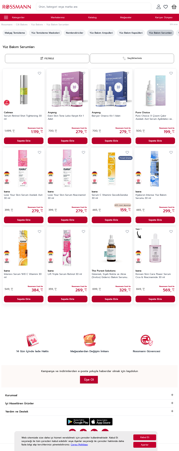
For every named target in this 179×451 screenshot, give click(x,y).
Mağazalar (126, 17)
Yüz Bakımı (37, 24)
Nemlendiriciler (74, 33)
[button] (173, 6)
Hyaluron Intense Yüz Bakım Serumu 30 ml (151, 196)
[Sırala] (132, 58)
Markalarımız (58, 17)
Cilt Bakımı (21, 24)
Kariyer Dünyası (163, 17)
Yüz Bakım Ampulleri (101, 33)
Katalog (92, 17)
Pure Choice (143, 112)
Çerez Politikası (79, 444)
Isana (7, 191)
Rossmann (6, 24)
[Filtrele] (47, 58)
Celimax (8, 112)
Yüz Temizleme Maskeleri (45, 33)
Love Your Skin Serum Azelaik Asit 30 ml (23, 196)
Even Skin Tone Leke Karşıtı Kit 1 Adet (66, 117)
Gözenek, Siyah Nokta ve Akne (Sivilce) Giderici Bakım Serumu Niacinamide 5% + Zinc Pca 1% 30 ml (110, 276)
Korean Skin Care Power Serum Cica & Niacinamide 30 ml (153, 276)
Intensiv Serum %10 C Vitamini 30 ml (22, 276)
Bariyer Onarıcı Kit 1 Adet (106, 116)
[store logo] (17, 7)
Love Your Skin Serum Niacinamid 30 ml (66, 196)
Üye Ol (89, 379)
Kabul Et (144, 437)
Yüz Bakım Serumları (160, 33)
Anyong (52, 112)
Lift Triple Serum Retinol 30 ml (65, 274)
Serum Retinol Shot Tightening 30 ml (23, 117)
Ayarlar (145, 445)
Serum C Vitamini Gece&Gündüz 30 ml (110, 196)
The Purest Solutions (104, 271)
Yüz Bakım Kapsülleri (131, 33)
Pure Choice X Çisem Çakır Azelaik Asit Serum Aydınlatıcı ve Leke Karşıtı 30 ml (154, 117)
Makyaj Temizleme (15, 33)
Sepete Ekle (23, 141)
